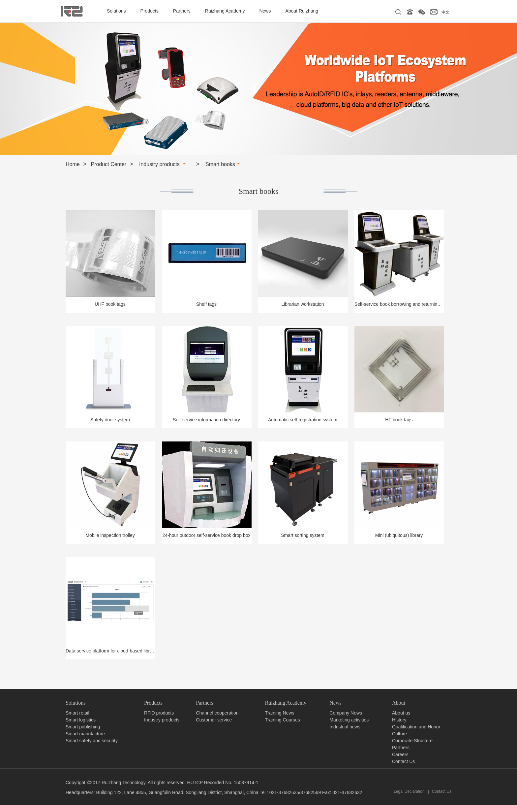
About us (401, 713)
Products (149, 11)
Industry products (162, 164)
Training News (279, 713)
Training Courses (282, 719)
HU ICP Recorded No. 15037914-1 (222, 782)
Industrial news (344, 726)
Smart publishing (83, 726)
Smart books (222, 164)
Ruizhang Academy (225, 11)
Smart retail (77, 713)
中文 (445, 12)
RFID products (159, 713)
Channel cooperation (217, 713)
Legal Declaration (409, 791)
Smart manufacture (85, 733)
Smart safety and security (92, 740)
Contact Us (403, 761)
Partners (182, 11)
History (399, 719)
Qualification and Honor (416, 726)
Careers (400, 754)
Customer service (214, 719)
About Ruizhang (301, 11)
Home (73, 164)
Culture (399, 733)
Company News (345, 713)
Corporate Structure (412, 740)
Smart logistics (81, 719)
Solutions (116, 11)
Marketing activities (349, 719)
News (265, 11)
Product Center (109, 164)
